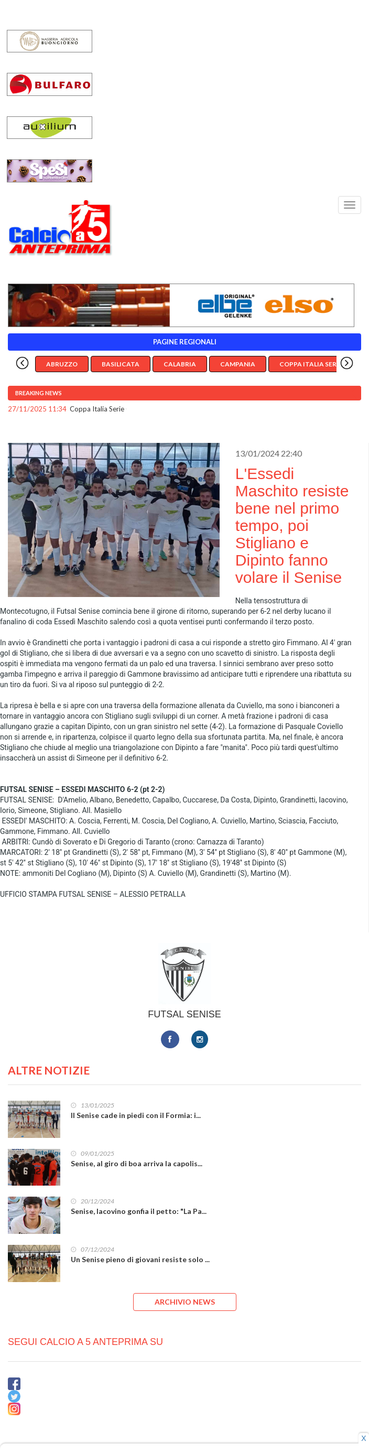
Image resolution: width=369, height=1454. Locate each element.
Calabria (180, 364)
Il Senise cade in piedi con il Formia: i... (136, 1115)
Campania (237, 364)
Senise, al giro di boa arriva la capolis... (136, 1163)
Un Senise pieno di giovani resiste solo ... (140, 1259)
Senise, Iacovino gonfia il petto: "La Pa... (139, 1211)
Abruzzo (62, 364)
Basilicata (120, 364)
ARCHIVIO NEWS (185, 1301)
